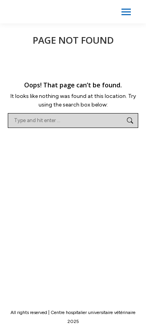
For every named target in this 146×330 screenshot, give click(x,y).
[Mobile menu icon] (126, 12)
